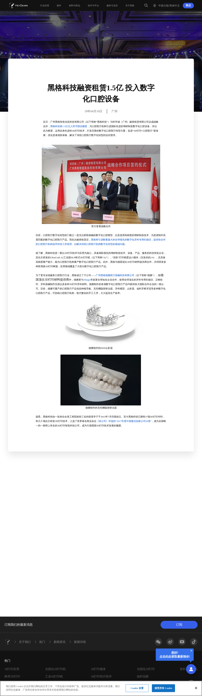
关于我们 (25, 641)
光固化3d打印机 (55, 669)
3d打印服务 (98, 669)
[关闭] (196, 688)
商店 (188, 5)
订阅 (179, 624)
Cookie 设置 (137, 688)
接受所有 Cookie (163, 688)
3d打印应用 (11, 669)
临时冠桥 (143, 676)
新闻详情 (80, 641)
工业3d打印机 (54, 676)
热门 (42, 641)
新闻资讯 (59, 641)
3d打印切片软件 (101, 676)
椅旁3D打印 (12, 676)
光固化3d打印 (146, 669)
